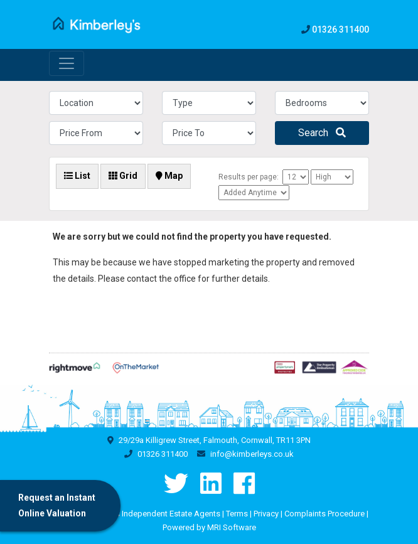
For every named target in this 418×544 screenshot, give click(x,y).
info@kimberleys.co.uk (252, 454)
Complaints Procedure (324, 513)
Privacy (266, 513)
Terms (237, 513)
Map (169, 176)
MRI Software (231, 527)
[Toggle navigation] (66, 63)
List (77, 176)
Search (322, 133)
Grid (123, 176)
